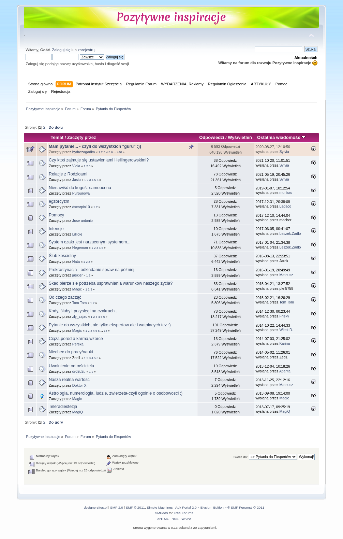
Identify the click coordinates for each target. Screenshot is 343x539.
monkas (286, 192)
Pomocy (56, 215)
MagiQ (77, 412)
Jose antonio (82, 220)
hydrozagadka (83, 152)
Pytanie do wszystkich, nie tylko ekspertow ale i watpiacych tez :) (110, 325)
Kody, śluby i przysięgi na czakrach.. (83, 311)
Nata (76, 261)
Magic (77, 289)
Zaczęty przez (81, 137)
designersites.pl (95, 507)
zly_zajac (79, 316)
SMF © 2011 (135, 507)
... (115, 152)
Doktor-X (79, 385)
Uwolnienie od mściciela (71, 366)
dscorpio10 (81, 207)
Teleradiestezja (63, 406)
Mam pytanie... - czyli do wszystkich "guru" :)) (95, 146)
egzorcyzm (59, 201)
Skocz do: (241, 457)
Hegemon (80, 247)
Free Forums (183, 513)
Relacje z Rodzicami (68, 174)
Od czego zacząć (65, 297)
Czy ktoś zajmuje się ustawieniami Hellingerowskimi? (99, 160)
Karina (285, 343)
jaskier (77, 275)
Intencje (56, 228)
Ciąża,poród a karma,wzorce (76, 338)
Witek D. (286, 330)
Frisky (284, 316)
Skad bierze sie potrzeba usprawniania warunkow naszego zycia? (111, 283)
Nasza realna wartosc (69, 379)
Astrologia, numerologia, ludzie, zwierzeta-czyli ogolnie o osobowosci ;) (115, 393)
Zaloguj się (61, 50)
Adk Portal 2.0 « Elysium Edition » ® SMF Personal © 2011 (219, 507)
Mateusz (286, 275)
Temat (57, 137)
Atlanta (284, 371)
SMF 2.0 (116, 507)
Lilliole (77, 234)
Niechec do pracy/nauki (71, 352)
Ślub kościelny (62, 255)
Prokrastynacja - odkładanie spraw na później (91, 269)
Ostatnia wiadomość (281, 137)
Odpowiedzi (211, 137)
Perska (78, 344)
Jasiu (76, 180)
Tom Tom (79, 303)
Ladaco (286, 206)
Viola (76, 166)
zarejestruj (86, 50)
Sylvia (284, 152)
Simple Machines (160, 507)
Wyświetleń (240, 137)
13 (105, 330)
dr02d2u (79, 371)
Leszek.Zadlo (290, 233)
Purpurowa (81, 193)
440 (119, 152)
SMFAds (161, 513)
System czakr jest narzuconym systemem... (90, 242)
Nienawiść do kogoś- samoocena (80, 187)
